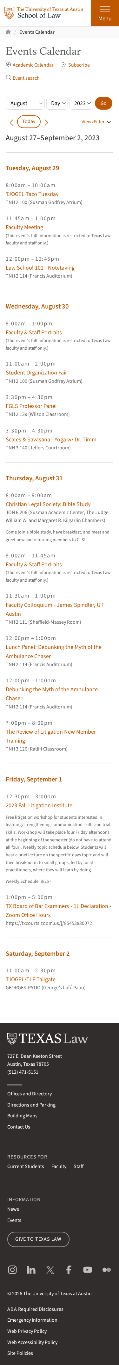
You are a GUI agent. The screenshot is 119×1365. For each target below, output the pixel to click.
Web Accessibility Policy (32, 1342)
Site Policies (20, 1353)
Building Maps (22, 1115)
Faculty (58, 1166)
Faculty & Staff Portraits (34, 332)
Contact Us (18, 1126)
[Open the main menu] (105, 13)
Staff (78, 1166)
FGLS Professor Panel (31, 406)
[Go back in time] (11, 121)
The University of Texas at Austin (57, 1293)
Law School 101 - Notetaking (40, 268)
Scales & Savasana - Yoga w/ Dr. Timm (51, 439)
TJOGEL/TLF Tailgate (31, 979)
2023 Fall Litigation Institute (39, 805)
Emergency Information (32, 1320)
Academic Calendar (30, 65)
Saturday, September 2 (38, 953)
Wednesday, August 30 (37, 306)
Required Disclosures (35, 1309)
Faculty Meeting (24, 227)
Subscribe (75, 65)
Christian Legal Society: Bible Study (48, 504)
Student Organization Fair (36, 372)
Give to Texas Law (38, 1239)
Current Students (25, 1166)
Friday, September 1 (34, 779)
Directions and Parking (31, 1104)
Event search (23, 78)
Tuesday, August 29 (32, 168)
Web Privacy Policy (27, 1331)
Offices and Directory (29, 1093)
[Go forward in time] (46, 121)
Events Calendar (37, 32)
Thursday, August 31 (34, 478)
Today (28, 121)
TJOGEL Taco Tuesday (32, 194)
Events (14, 1220)
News (13, 1209)
